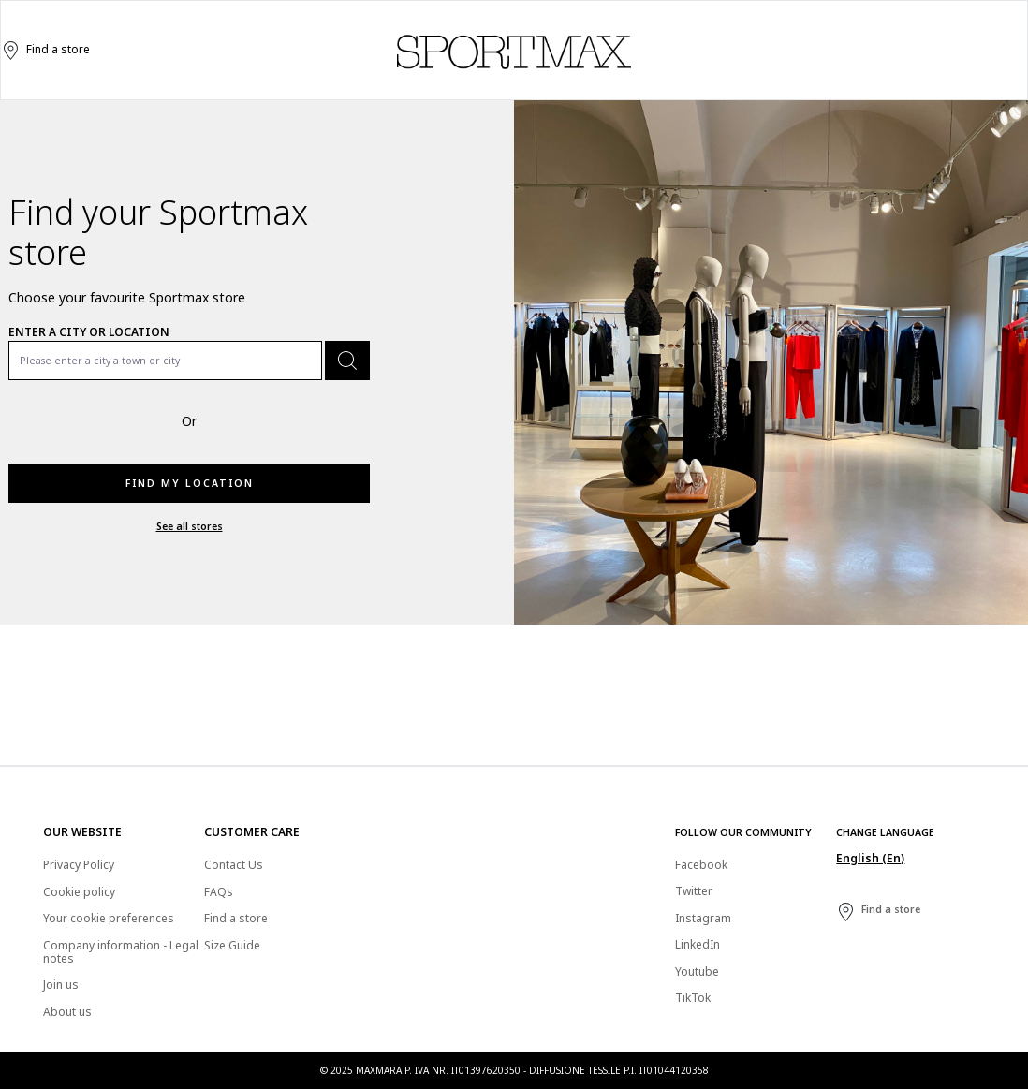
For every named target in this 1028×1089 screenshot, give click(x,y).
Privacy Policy (78, 865)
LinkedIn (697, 944)
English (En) (870, 858)
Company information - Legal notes (120, 951)
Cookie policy (79, 892)
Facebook (701, 865)
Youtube (697, 971)
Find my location (189, 483)
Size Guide (232, 945)
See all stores (189, 526)
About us (67, 1012)
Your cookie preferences (108, 918)
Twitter (693, 891)
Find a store (45, 50)
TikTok (693, 998)
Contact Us (233, 865)
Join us (61, 985)
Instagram (703, 918)
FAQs (218, 892)
